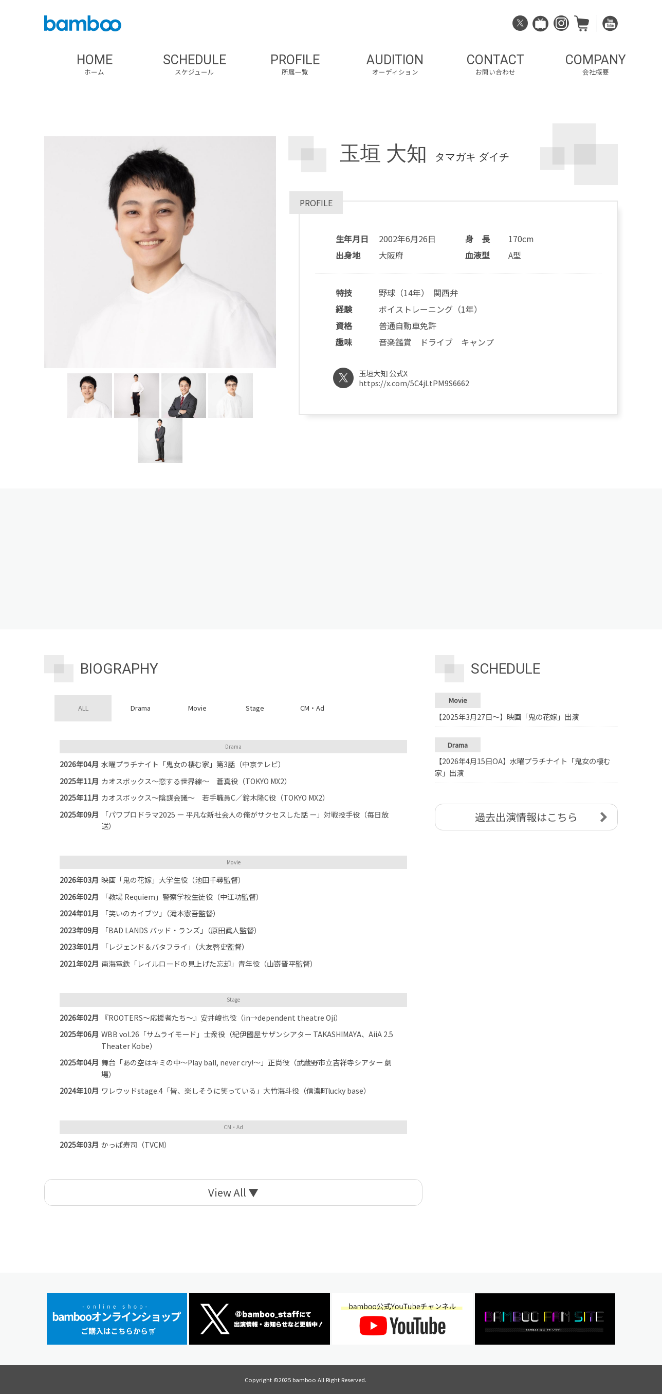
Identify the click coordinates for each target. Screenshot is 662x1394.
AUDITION (395, 64)
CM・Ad (312, 708)
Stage (255, 708)
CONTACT (495, 64)
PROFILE (294, 64)
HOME (94, 64)
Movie (197, 708)
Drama (141, 708)
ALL (83, 708)
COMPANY (595, 64)
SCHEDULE (194, 64)
